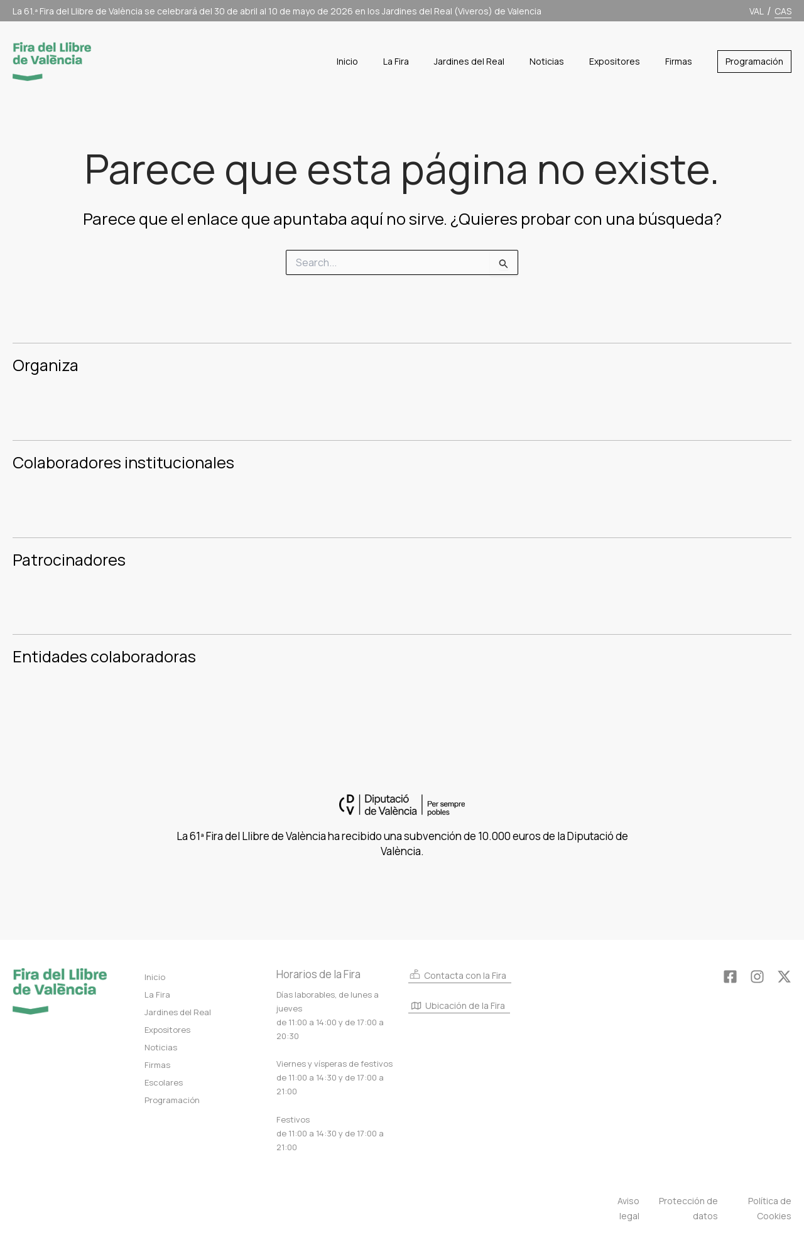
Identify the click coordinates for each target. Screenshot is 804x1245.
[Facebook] (730, 976)
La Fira (157, 994)
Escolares (163, 1082)
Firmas (157, 1064)
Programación (172, 1100)
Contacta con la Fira (457, 974)
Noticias (160, 1047)
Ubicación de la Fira (458, 1006)
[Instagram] (757, 976)
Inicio (154, 977)
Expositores (167, 1029)
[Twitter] (784, 976)
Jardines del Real (177, 1012)
